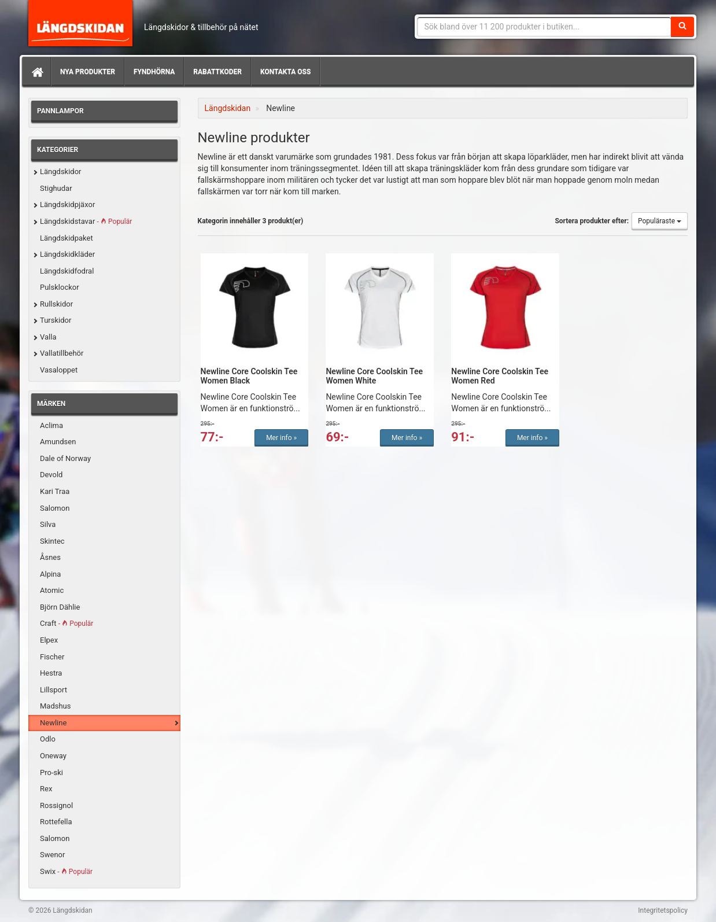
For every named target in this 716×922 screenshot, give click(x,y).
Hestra (51, 673)
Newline (53, 722)
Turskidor (55, 320)
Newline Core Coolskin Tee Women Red (499, 376)
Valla (48, 337)
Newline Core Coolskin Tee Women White (374, 376)
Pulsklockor (59, 287)
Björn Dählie (60, 607)
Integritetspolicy (663, 910)
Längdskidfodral (67, 271)
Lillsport (53, 689)
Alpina (50, 574)
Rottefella (56, 821)
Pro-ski (51, 772)
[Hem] (36, 71)
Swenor (52, 854)
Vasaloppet (58, 370)
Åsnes (50, 557)
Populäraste (659, 221)
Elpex (49, 640)
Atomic (52, 590)
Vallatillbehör (61, 353)
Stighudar (56, 188)
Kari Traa (54, 491)
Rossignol (56, 805)
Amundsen (58, 441)
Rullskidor (56, 304)
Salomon (54, 508)
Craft (66, 623)
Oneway (53, 755)
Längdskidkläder (67, 254)
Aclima (51, 425)
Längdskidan (80, 23)
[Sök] (682, 26)
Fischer (52, 656)
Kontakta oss (285, 72)
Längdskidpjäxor (67, 204)
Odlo (48, 739)
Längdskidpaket (66, 238)
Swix (66, 871)
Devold (51, 474)
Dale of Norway (65, 458)
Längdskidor (61, 171)
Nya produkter (87, 72)
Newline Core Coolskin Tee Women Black (249, 376)
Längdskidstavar (86, 221)
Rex (46, 788)
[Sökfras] (544, 26)
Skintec (52, 541)
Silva (48, 524)
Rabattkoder (217, 72)
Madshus (55, 706)
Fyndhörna (154, 72)
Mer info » (281, 438)
